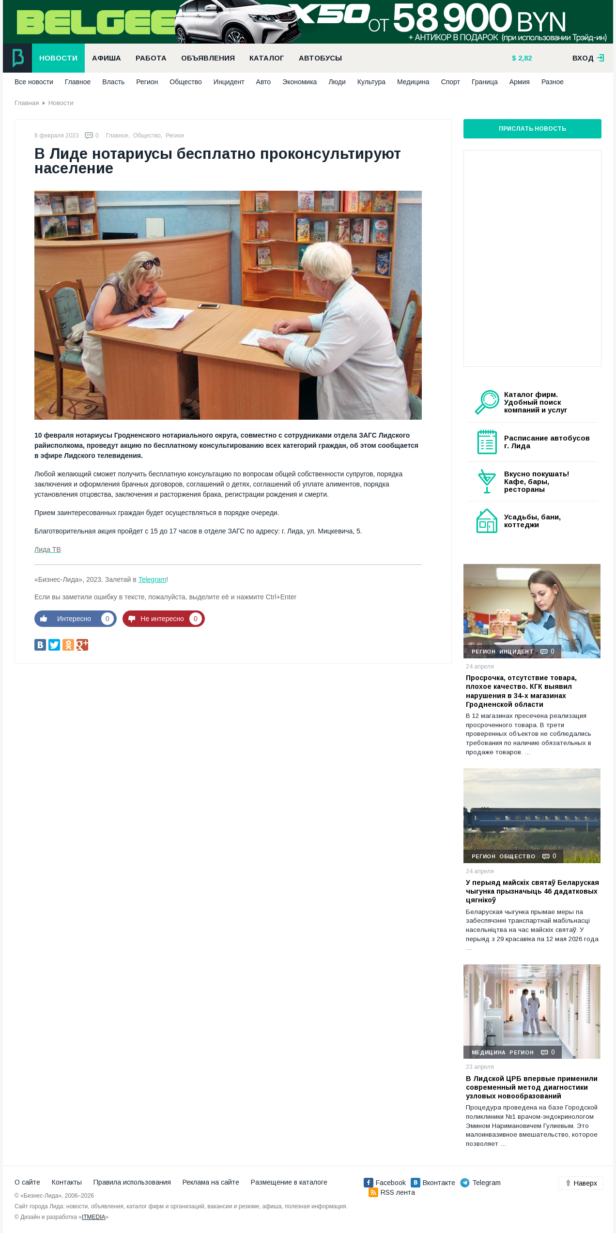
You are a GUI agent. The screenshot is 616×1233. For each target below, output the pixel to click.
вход (588, 58)
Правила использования (132, 1182)
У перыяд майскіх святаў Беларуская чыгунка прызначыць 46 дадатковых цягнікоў (532, 891)
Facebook (385, 1183)
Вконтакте (433, 1183)
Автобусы (320, 58)
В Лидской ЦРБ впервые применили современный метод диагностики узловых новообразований (532, 1087)
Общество (185, 82)
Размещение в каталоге (289, 1182)
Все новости (34, 82)
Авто (263, 82)
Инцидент (229, 82)
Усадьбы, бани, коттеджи (532, 521)
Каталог (266, 58)
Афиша (106, 58)
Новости (58, 58)
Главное (78, 82)
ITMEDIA (94, 1217)
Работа (151, 58)
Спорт (450, 82)
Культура (371, 82)
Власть (113, 82)
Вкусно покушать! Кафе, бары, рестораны (537, 481)
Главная (27, 103)
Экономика (299, 82)
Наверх (581, 1183)
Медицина (413, 82)
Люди (336, 82)
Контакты (67, 1182)
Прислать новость (532, 128)
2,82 (524, 58)
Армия (519, 82)
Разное (552, 82)
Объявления (208, 58)
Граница (485, 82)
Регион (147, 82)
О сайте (27, 1182)
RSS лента (392, 1192)
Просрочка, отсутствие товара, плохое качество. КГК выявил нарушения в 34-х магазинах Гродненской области (521, 691)
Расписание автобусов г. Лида (547, 442)
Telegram (153, 579)
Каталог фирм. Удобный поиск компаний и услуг (535, 402)
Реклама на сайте (211, 1182)
